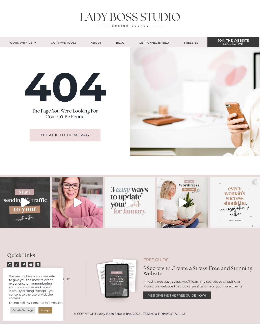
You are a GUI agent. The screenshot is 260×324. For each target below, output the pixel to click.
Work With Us (22, 42)
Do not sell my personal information (36, 303)
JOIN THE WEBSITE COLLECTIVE (233, 42)
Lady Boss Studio (111, 314)
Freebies (191, 42)
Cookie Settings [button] (22, 310)
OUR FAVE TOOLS (63, 42)
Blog (120, 42)
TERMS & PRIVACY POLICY (164, 314)
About (96, 42)
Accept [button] (45, 310)
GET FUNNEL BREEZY (154, 42)
